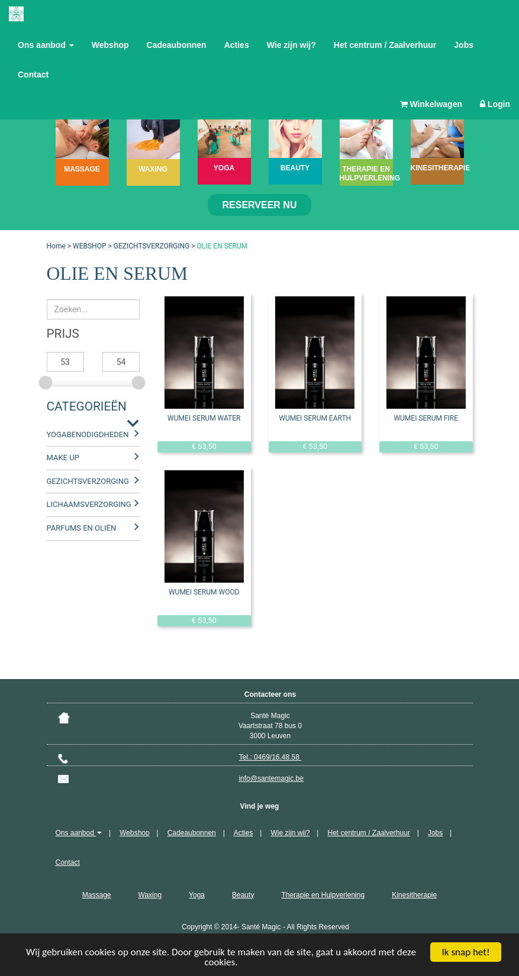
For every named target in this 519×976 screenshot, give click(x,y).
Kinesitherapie (414, 895)
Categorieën (87, 406)
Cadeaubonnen (177, 45)
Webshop (110, 45)
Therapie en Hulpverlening (323, 895)
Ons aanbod (46, 45)
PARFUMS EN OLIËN (82, 527)
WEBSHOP (89, 246)
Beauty (243, 895)
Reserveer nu (260, 205)
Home (56, 246)
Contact (33, 74)
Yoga (197, 895)
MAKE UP (63, 457)
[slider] (47, 381)
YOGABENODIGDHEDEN (88, 434)
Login (495, 104)
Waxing (150, 895)
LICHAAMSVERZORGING (89, 504)
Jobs (463, 45)
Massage (96, 895)
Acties (236, 45)
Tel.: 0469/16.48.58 (270, 757)
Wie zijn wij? (291, 45)
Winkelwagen (431, 104)
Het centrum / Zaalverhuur (385, 45)
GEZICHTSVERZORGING (152, 246)
